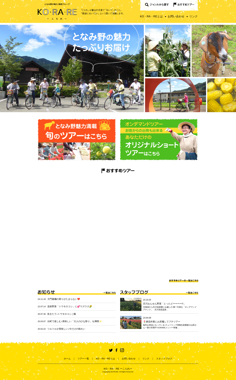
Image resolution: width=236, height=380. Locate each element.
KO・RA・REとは (151, 16)
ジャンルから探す (155, 5)
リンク (193, 16)
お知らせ (46, 292)
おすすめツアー (184, 5)
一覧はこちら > (109, 292)
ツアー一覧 (83, 358)
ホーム (67, 358)
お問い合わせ (176, 16)
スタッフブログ (134, 292)
